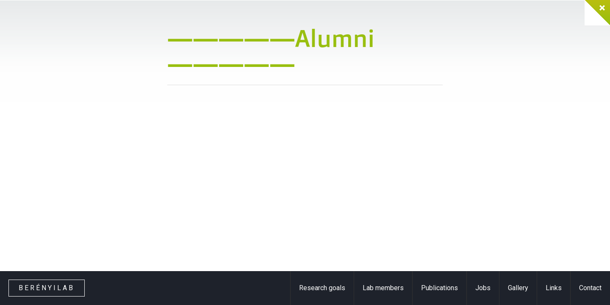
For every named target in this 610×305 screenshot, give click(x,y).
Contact (590, 288)
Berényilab (47, 288)
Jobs (483, 288)
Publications (439, 288)
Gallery (518, 288)
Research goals (322, 288)
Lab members (383, 288)
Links (554, 288)
